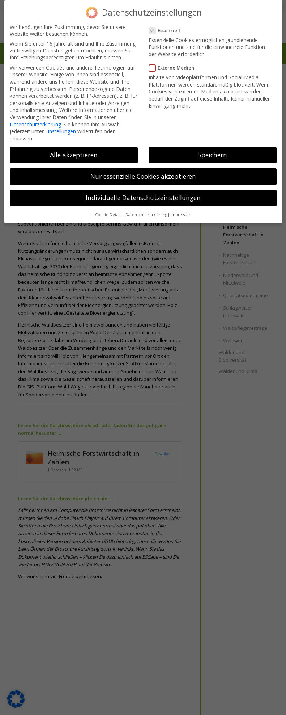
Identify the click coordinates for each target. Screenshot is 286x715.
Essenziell (167, 30)
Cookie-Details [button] (108, 214)
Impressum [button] (180, 214)
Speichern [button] (212, 155)
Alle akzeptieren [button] (74, 155)
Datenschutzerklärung (35, 124)
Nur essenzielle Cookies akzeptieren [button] (143, 176)
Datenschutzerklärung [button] (146, 214)
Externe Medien (174, 67)
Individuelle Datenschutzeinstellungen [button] (143, 197)
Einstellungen (60, 131)
